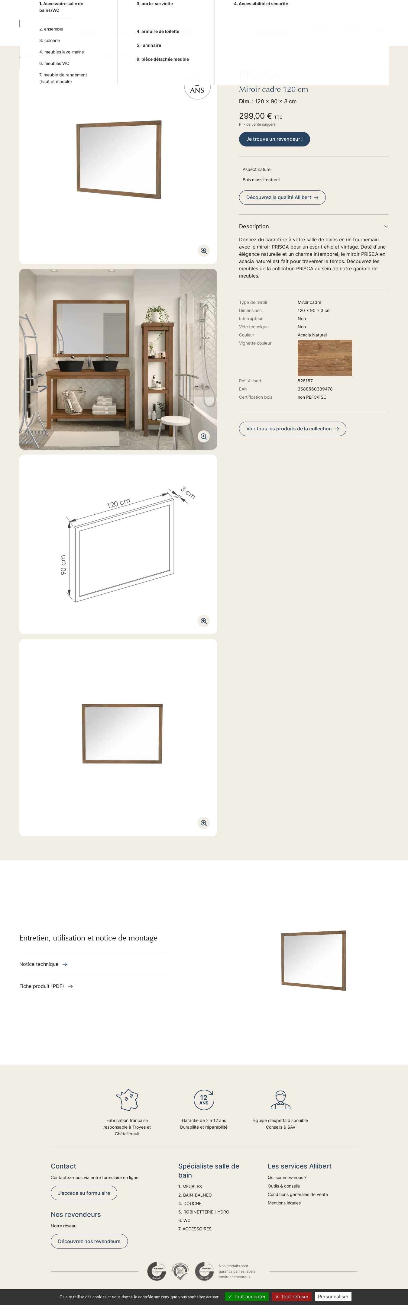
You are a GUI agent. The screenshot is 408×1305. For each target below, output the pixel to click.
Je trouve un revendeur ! (274, 139)
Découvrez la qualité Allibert (282, 197)
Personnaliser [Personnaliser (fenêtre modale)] (333, 1297)
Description (314, 226)
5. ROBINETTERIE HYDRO (198, 30)
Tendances (350, 30)
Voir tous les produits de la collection (292, 429)
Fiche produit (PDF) (46, 986)
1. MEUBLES (85, 30)
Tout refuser (292, 1297)
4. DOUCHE (158, 30)
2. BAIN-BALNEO (116, 30)
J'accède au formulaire (84, 1193)
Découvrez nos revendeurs (89, 1241)
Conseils (318, 30)
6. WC (240, 30)
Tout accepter (247, 1297)
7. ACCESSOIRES (272, 30)
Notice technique (43, 964)
